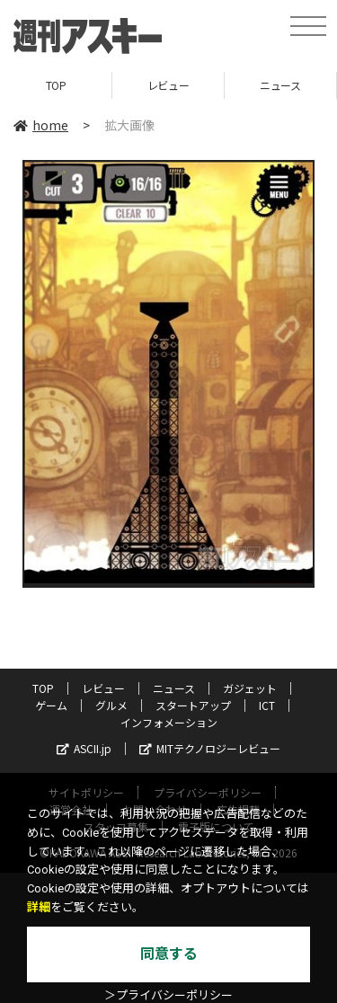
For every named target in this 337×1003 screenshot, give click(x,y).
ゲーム (51, 705)
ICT (267, 705)
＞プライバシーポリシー (168, 995)
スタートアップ (193, 705)
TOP (56, 85)
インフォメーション (168, 722)
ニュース (280, 85)
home (40, 125)
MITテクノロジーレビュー (209, 748)
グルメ (111, 705)
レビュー (168, 85)
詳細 (38, 907)
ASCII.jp (84, 748)
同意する (169, 954)
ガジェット (250, 688)
